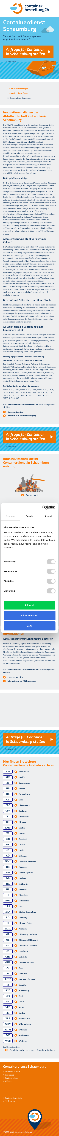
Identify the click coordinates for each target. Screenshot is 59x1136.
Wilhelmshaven (25, 1024)
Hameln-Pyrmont (26, 873)
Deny (29, 625)
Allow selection (29, 615)
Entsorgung (9, 1075)
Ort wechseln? (10, 61)
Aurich (22, 777)
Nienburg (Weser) (26, 923)
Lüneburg (23, 917)
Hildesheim (23, 895)
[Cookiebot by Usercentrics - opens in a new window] (42, 508)
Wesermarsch (24, 1018)
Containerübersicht (15, 412)
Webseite (8, 1081)
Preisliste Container (12, 1072)
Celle (21, 800)
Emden (22, 828)
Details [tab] (30, 516)
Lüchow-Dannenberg (27, 912)
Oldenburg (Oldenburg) (28, 940)
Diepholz (22, 822)
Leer (21, 906)
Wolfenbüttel (24, 1035)
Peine (21, 968)
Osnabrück (23, 951)
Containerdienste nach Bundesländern (32, 1049)
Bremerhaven (24, 794)
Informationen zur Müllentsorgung (22, 416)
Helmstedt (23, 889)
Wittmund (23, 1030)
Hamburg (23, 867)
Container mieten (11, 1078)
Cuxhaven (23, 811)
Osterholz (23, 957)
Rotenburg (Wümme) (27, 979)
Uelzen (21, 1002)
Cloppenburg (24, 805)
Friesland (23, 839)
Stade (21, 996)
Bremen (22, 788)
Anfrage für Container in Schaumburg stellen (25, 51)
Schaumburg (24, 990)
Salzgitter (23, 985)
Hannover (23, 974)
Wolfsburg (23, 1041)
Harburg (22, 878)
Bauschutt (32, 495)
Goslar (21, 850)
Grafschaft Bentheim (27, 861)
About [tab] (48, 516)
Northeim (23, 929)
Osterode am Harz (26, 962)
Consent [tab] (10, 516)
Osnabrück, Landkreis (28, 945)
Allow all (29, 605)
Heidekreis (23, 884)
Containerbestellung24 (24, 1132)
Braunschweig (24, 783)
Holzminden (24, 901)
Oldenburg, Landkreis (28, 934)
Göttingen (23, 856)
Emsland (22, 833)
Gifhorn (22, 844)
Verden (22, 1013)
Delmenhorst (24, 816)
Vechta (21, 1007)
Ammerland (24, 772)
